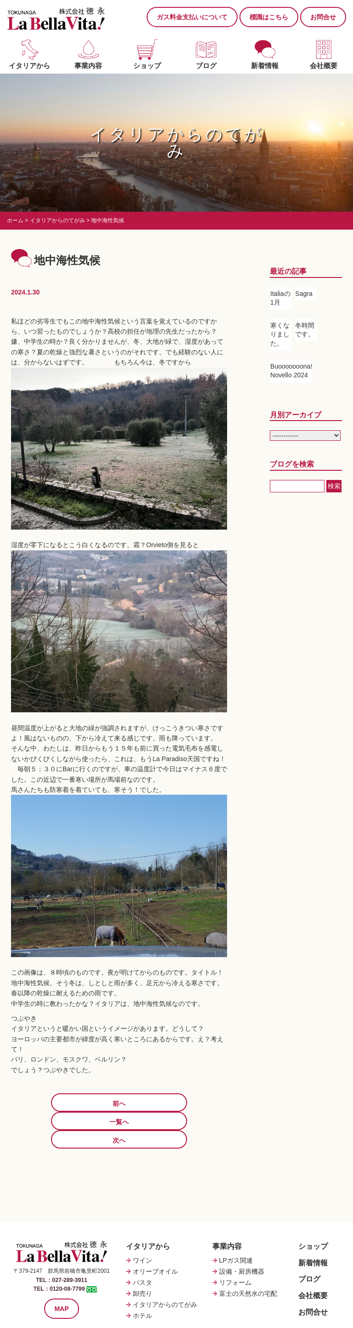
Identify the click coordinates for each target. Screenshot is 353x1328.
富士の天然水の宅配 (248, 1256)
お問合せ (323, 17)
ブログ (206, 65)
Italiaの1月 (280, 298)
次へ (189, 1103)
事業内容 (88, 65)
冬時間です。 (304, 330)
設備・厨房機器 (241, 1234)
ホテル (142, 1279)
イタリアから (29, 65)
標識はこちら (269, 17)
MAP (61, 1271)
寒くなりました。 (280, 334)
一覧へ (119, 1103)
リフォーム (235, 1245)
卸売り (142, 1256)
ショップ (147, 65)
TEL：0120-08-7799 (59, 1251)
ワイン (142, 1223)
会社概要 (323, 65)
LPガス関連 (236, 1223)
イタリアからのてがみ (57, 220)
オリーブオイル (155, 1234)
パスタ (142, 1245)
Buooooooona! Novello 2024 (291, 371)
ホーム (15, 220)
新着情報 (265, 65)
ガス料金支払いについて (192, 17)
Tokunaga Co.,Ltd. (186, 1314)
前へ (48, 1103)
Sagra (303, 293)
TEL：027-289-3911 (61, 1243)
